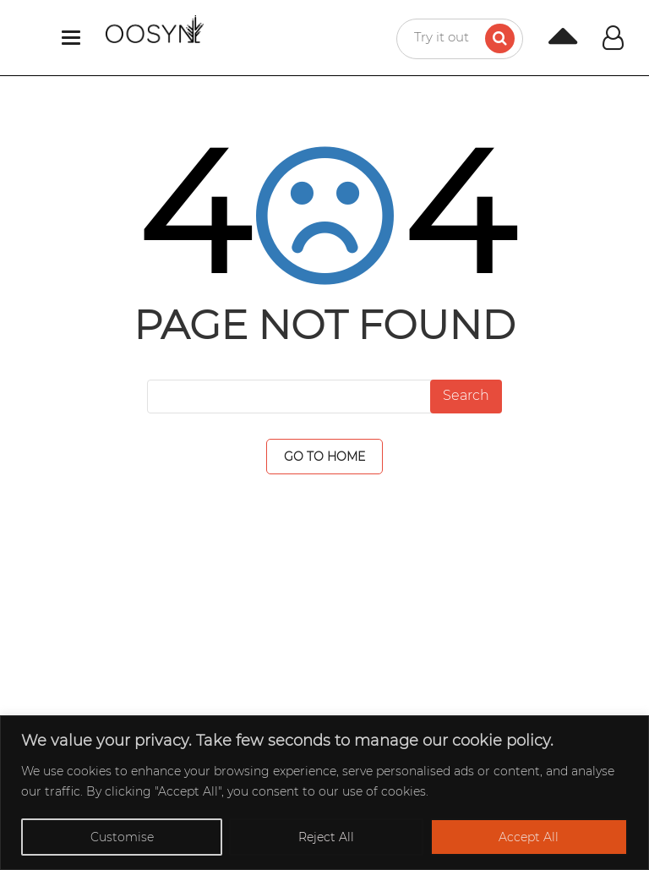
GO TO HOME (324, 456)
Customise (122, 837)
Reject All (326, 837)
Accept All (529, 837)
